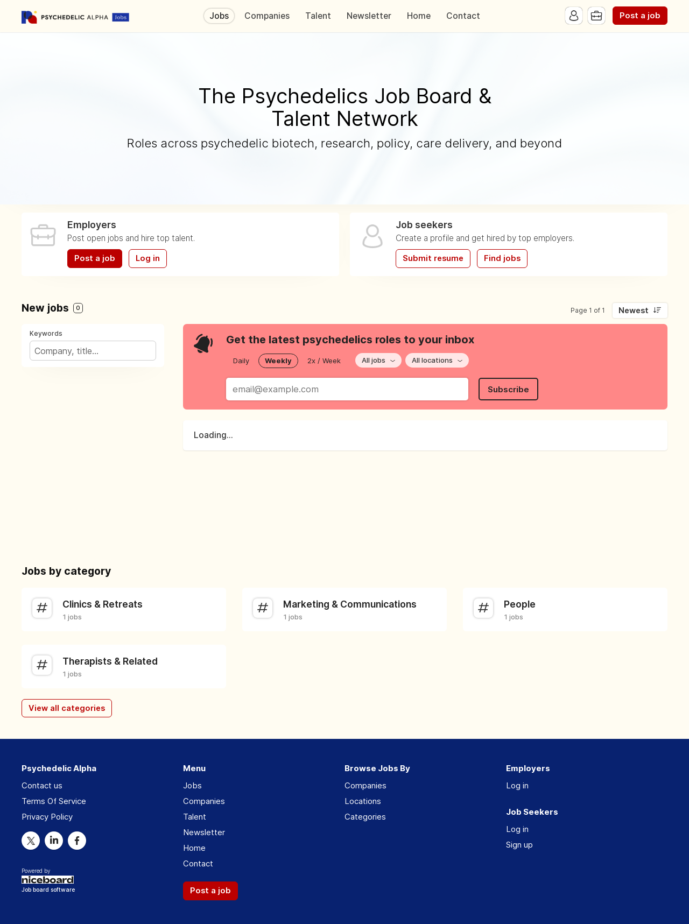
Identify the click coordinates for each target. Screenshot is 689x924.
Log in (148, 258)
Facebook (77, 840)
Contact (463, 16)
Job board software (48, 890)
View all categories (67, 708)
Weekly (278, 360)
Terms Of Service (54, 801)
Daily (241, 360)
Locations (362, 801)
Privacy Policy (47, 817)
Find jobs (502, 258)
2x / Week (324, 360)
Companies (267, 16)
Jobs (219, 16)
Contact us (42, 785)
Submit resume (433, 258)
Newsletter (369, 16)
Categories (365, 817)
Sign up (519, 845)
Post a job (640, 15)
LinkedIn (54, 840)
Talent (318, 16)
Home (419, 16)
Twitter (31, 840)
